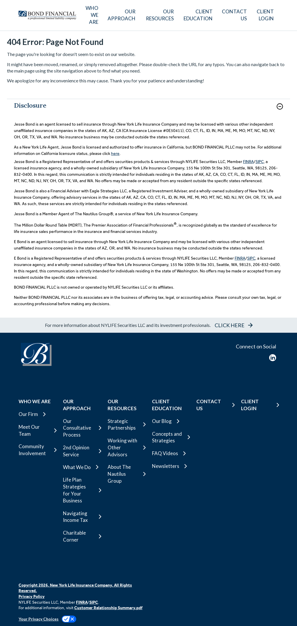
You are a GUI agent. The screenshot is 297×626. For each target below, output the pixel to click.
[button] (279, 106)
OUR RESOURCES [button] (160, 14)
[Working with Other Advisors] (126, 447)
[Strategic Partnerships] (126, 425)
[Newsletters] (170, 466)
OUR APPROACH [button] (121, 14)
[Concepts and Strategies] (170, 437)
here (115, 153)
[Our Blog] (170, 421)
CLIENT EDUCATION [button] (198, 14)
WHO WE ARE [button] (92, 15)
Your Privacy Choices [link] (39, 618)
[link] (148, 110)
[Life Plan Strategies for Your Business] (81, 490)
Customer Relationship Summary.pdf (108, 607)
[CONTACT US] (234, 15)
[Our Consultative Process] (81, 428)
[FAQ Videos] (170, 453)
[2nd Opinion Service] (81, 451)
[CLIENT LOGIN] (265, 15)
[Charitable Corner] (81, 536)
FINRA (248, 161)
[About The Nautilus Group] (126, 474)
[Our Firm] (37, 414)
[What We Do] (81, 467)
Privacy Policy (32, 596)
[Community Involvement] (37, 450)
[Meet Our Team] (37, 430)
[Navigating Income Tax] (81, 517)
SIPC (260, 161)
